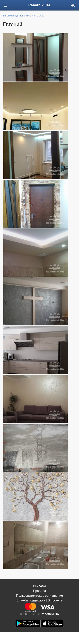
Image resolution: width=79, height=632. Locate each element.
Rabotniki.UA (39, 5)
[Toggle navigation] (5, 5)
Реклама (39, 586)
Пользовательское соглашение (39, 595)
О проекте (55, 600)
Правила (39, 591)
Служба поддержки (30, 600)
